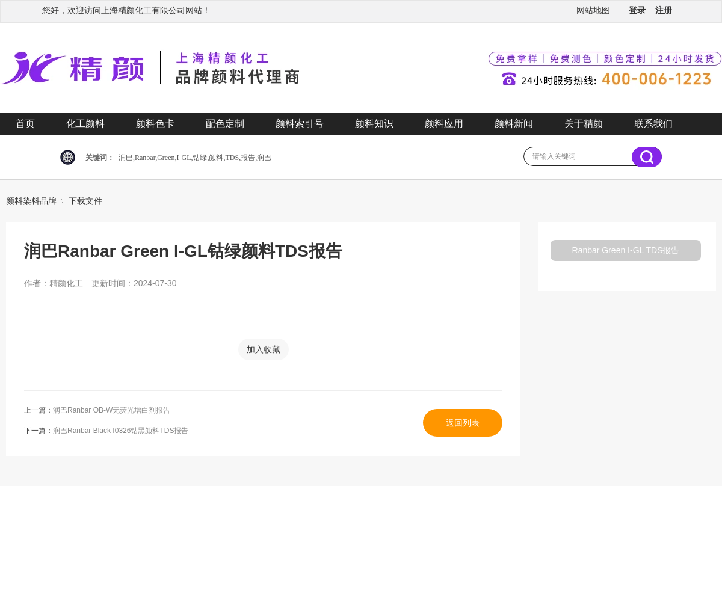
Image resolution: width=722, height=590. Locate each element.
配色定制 (225, 123)
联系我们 (653, 123)
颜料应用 (444, 123)
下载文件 (85, 201)
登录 (637, 10)
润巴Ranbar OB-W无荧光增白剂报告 (111, 410)
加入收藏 (263, 349)
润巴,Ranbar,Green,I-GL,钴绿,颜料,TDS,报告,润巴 (195, 157)
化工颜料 (85, 123)
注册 (663, 10)
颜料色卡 (155, 123)
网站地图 (593, 10)
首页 (25, 123)
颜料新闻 (514, 123)
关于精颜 (583, 123)
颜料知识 (374, 123)
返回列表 (463, 423)
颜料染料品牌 (31, 201)
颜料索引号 (300, 123)
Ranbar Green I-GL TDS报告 (626, 250)
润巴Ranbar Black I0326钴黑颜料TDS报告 (120, 430)
